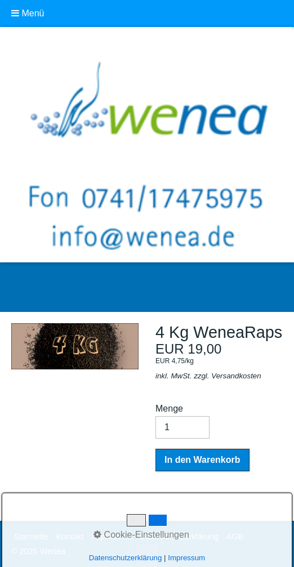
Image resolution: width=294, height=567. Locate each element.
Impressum (112, 536)
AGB (234, 536)
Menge (182, 421)
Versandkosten (236, 376)
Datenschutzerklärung (179, 536)
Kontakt (70, 536)
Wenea (48, 287)
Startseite (31, 536)
